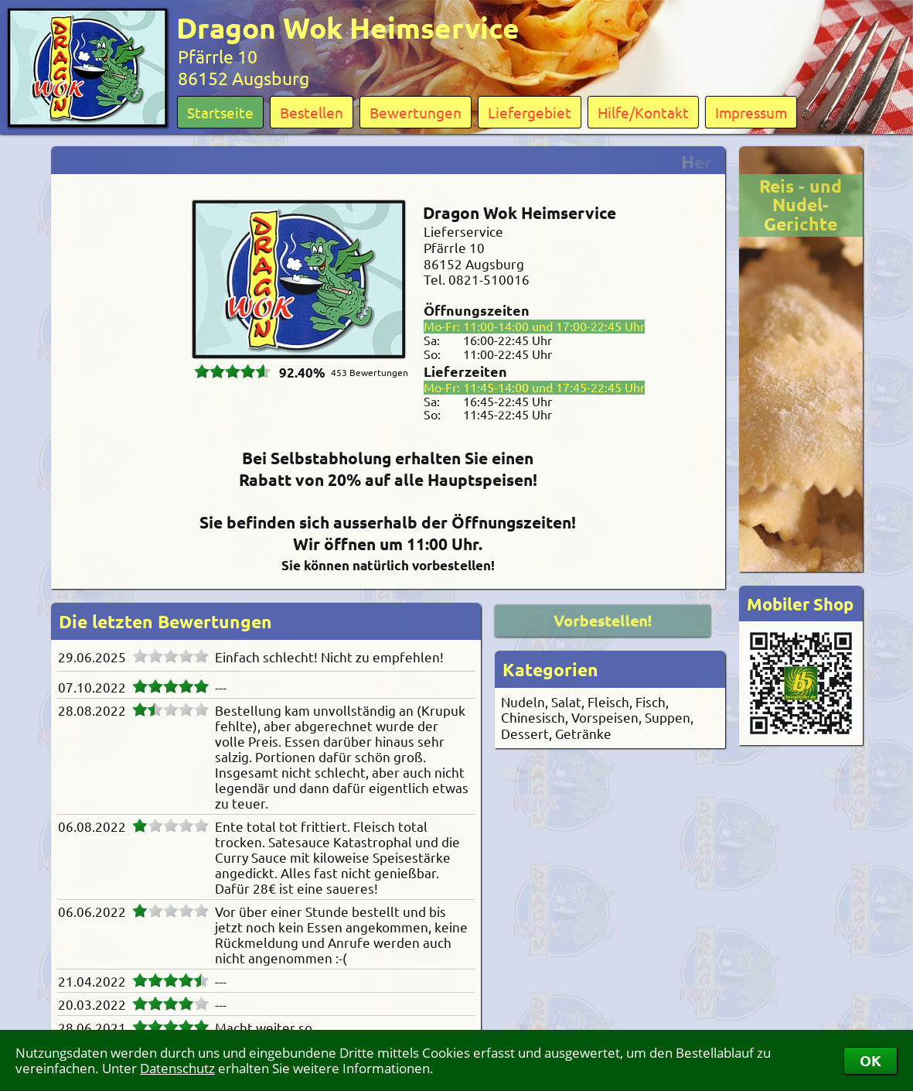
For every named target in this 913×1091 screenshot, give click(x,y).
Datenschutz (177, 1068)
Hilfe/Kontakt (643, 112)
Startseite (220, 112)
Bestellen (311, 112)
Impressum (751, 112)
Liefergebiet (529, 112)
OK (870, 1060)
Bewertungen (416, 112)
